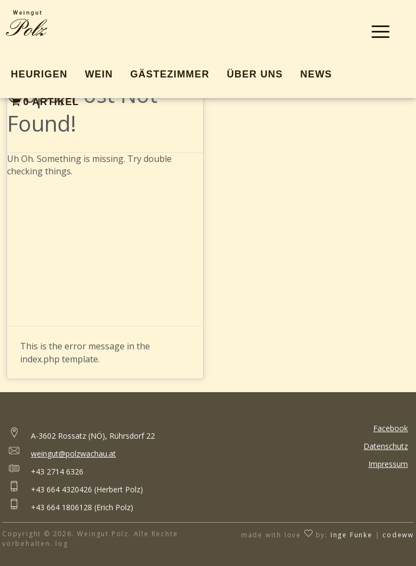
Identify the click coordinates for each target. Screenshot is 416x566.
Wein (99, 74)
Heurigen (39, 74)
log (61, 543)
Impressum (388, 464)
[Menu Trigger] (380, 31)
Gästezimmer (169, 74)
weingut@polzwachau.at (73, 453)
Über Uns (255, 74)
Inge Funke (351, 534)
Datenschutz (385, 446)
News (316, 74)
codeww (398, 534)
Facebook (390, 428)
